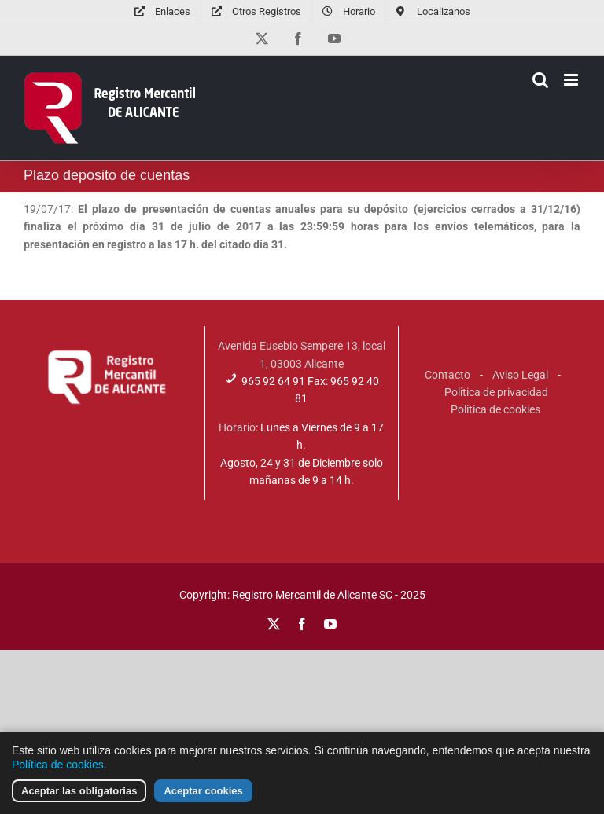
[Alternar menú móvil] (572, 80)
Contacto (447, 374)
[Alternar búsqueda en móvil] (540, 80)
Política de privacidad (496, 392)
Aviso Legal (520, 374)
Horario (237, 427)
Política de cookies (495, 409)
